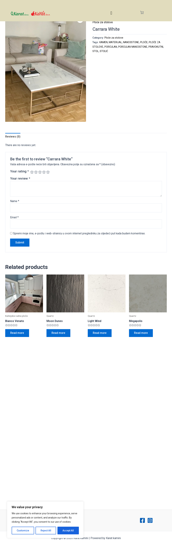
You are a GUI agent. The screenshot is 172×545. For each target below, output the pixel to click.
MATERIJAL (115, 42)
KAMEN (103, 42)
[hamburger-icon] (111, 13)
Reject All (46, 530)
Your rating (19, 171)
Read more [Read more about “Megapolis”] (141, 333)
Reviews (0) (13, 136)
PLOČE (145, 42)
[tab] (13, 136)
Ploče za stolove (102, 22)
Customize (23, 530)
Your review (20, 179)
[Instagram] (150, 520)
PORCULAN (110, 46)
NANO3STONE (132, 42)
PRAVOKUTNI (100, 51)
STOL (112, 51)
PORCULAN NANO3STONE (133, 46)
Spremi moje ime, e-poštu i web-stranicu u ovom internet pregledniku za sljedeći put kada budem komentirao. (79, 233)
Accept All (68, 530)
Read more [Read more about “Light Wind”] (100, 333)
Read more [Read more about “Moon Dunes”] (59, 333)
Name (14, 201)
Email (14, 217)
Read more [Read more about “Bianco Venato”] (17, 333)
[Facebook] (142, 520)
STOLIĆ (120, 51)
